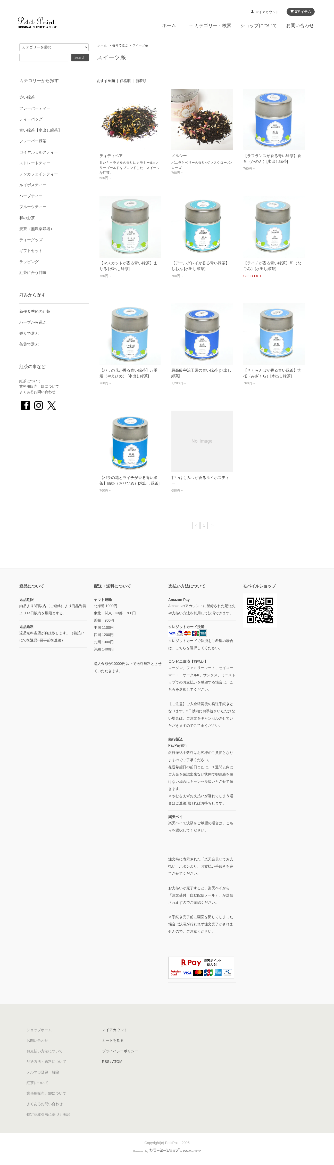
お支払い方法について (45, 1051)
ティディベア (111, 155)
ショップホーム (39, 1030)
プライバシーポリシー (120, 1051)
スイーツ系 (140, 45)
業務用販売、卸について (39, 386)
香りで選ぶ (120, 45)
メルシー (179, 155)
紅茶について (30, 381)
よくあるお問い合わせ (37, 392)
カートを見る (113, 1040)
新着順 (141, 81)
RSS (106, 1062)
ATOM (117, 1062)
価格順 (125, 81)
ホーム (169, 25)
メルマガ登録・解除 (43, 1072)
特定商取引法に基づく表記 (48, 1114)
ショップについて (258, 25)
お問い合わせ (300, 25)
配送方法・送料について (46, 1062)
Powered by (167, 1151)
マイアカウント (267, 12)
